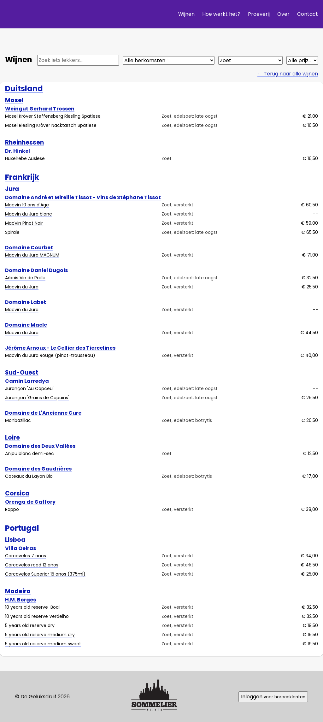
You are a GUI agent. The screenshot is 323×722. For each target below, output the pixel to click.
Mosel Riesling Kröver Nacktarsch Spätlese (51, 125)
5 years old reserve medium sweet (43, 644)
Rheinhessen (24, 142)
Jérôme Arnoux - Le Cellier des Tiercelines (60, 347)
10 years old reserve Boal (32, 607)
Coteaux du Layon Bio (29, 476)
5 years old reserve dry (30, 625)
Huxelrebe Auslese (25, 158)
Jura (12, 189)
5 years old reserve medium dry (40, 634)
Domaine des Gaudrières (38, 468)
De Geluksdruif (55, 14)
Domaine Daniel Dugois (36, 270)
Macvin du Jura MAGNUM (32, 255)
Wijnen (186, 14)
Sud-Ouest (21, 372)
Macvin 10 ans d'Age (27, 205)
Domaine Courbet (29, 247)
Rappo (12, 509)
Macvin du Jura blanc (28, 214)
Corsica (17, 493)
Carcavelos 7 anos (25, 556)
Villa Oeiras (20, 548)
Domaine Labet (25, 302)
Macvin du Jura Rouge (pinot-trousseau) (50, 355)
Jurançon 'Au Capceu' (29, 388)
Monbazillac (18, 420)
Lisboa (15, 540)
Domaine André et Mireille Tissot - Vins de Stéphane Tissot (83, 197)
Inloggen (273, 696)
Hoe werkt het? (221, 14)
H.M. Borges (20, 599)
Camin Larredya (27, 380)
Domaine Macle (26, 324)
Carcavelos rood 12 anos (31, 565)
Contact (307, 14)
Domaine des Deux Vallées (40, 445)
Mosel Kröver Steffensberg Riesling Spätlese (53, 116)
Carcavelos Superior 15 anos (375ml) (45, 574)
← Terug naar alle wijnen (287, 73)
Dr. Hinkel (17, 150)
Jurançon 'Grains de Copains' (37, 397)
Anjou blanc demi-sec (29, 453)
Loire (12, 437)
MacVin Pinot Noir (24, 223)
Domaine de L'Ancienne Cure (43, 412)
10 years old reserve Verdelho (37, 616)
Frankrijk (22, 177)
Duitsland (24, 88)
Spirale (12, 232)
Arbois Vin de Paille (25, 278)
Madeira (18, 591)
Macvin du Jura (21, 287)
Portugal (22, 528)
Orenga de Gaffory (30, 502)
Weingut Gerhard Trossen (39, 108)
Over (283, 14)
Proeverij (259, 14)
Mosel (14, 100)
